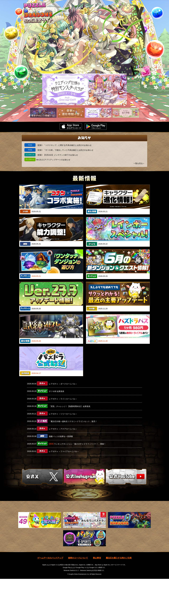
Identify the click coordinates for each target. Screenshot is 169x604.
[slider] (84, 89)
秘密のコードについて (78, 583)
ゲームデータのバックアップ (50, 583)
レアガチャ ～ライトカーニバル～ (63, 399)
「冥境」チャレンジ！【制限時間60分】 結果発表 (69, 406)
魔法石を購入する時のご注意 (119, 583)
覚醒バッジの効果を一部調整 (61, 436)
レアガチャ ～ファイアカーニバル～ (64, 451)
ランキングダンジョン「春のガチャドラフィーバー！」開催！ (80, 444)
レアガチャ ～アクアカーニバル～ (63, 429)
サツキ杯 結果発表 (56, 391)
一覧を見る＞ (139, 163)
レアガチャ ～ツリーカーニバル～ (63, 414)
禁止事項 (97, 583)
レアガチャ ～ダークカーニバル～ (63, 384)
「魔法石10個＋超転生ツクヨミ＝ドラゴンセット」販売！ (73, 421)
